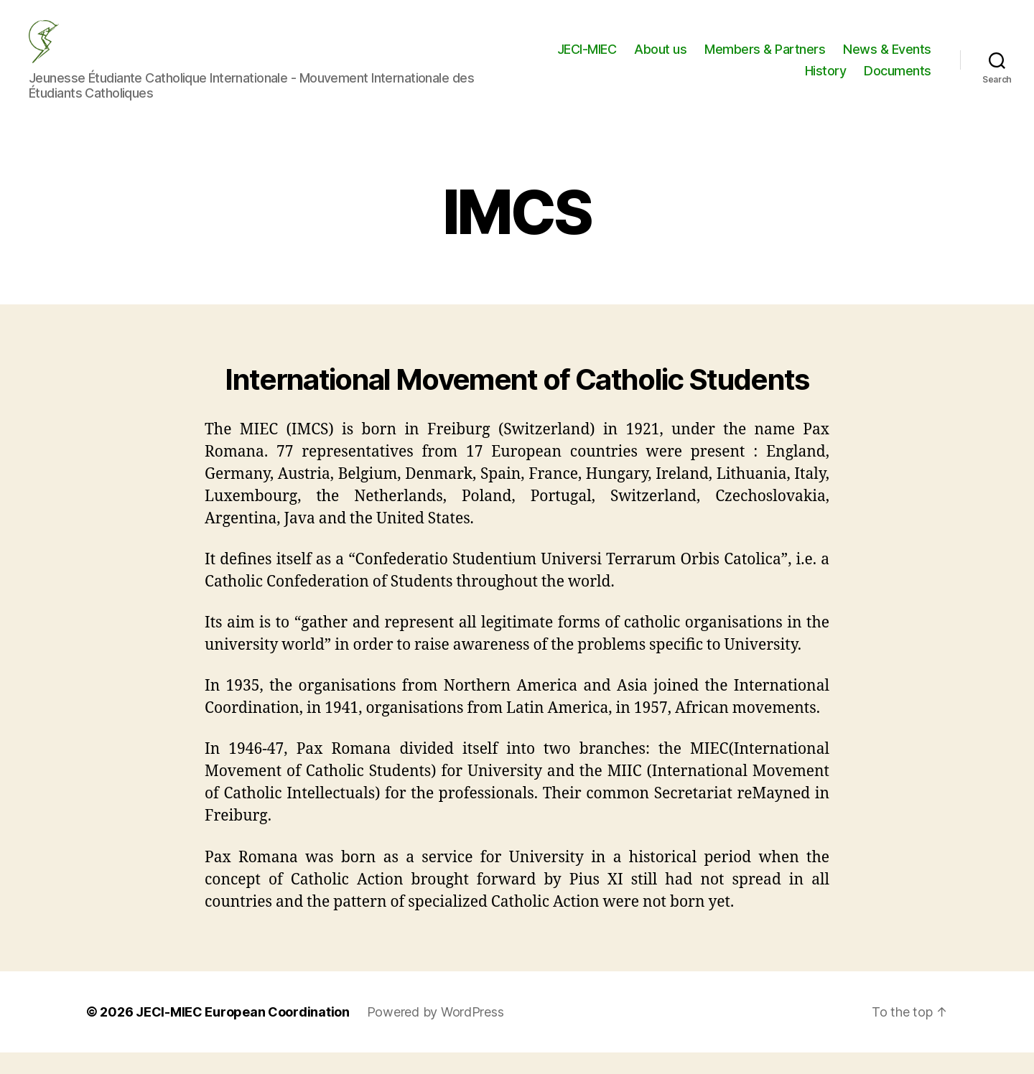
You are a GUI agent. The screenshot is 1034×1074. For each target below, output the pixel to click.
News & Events (887, 59)
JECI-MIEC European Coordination (243, 1033)
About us (660, 59)
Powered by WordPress (435, 1033)
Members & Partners (764, 59)
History (826, 81)
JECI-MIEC (587, 59)
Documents (897, 81)
